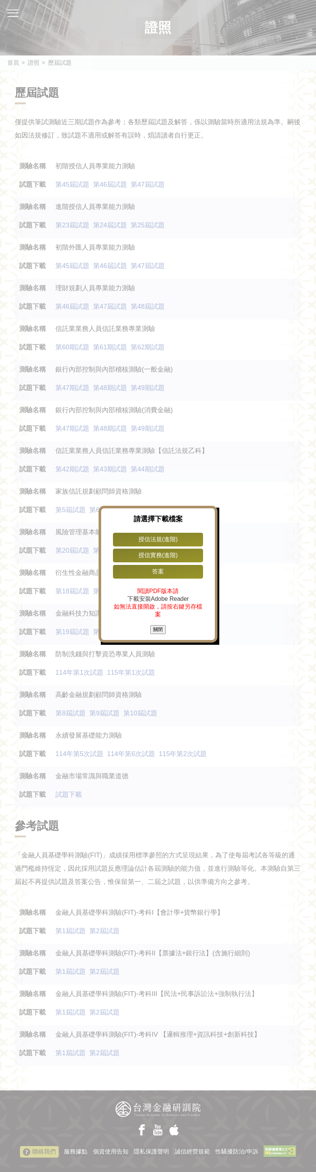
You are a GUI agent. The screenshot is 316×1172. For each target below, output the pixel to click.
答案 (158, 571)
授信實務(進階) (158, 555)
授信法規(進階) (158, 539)
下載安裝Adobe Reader (158, 599)
